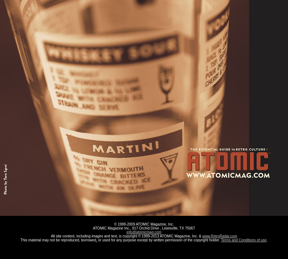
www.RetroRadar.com (219, 236)
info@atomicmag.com (144, 232)
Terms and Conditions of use (244, 240)
